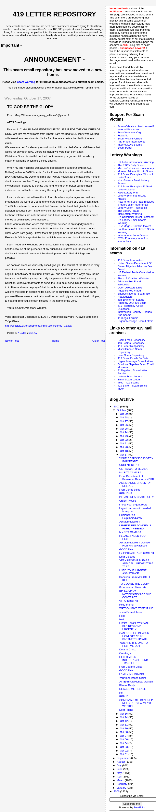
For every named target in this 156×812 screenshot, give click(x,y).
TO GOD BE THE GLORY (134, 583)
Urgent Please (127, 500)
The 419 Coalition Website (133, 278)
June (120, 769)
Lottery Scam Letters (130, 376)
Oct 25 (124, 428)
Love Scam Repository (131, 355)
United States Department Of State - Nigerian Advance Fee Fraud (135, 266)
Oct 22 (124, 439)
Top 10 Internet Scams (131, 299)
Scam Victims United (130, 138)
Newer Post (12, 340)
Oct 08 (124, 732)
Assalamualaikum (129, 521)
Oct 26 (124, 425)
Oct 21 (124, 443)
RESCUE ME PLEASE (132, 688)
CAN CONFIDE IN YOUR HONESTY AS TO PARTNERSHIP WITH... (135, 636)
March (121, 780)
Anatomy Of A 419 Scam (132, 302)
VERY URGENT (128, 601)
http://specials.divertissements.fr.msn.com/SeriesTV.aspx (38, 325)
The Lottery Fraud (128, 210)
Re (121, 692)
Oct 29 (124, 413)
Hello (122, 615)
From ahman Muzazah (132, 587)
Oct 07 (124, 735)
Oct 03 (124, 746)
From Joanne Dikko (130, 666)
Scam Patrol (125, 147)
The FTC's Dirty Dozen (131, 165)
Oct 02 (124, 750)
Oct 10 (124, 728)
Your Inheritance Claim (132, 677)
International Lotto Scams (132, 235)
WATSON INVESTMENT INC (136, 608)
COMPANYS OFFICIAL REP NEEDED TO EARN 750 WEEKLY (136, 703)
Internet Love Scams (130, 144)
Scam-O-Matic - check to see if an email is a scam (136, 128)
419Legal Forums (128, 318)
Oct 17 (124, 454)
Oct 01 (124, 754)
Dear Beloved (127, 556)
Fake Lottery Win (128, 192)
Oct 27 (124, 421)
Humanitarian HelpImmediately (130, 516)
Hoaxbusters (125, 296)
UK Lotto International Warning (136, 162)
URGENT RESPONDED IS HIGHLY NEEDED (135, 527)
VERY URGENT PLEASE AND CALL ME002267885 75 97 (136, 563)
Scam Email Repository (131, 339)
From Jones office (129, 489)
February (122, 783)
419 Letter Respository (131, 346)
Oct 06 (124, 739)
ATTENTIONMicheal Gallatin (136, 681)
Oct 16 (124, 713)
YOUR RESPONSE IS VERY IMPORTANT (136, 460)
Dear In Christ (127, 649)
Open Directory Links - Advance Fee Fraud (131, 289)
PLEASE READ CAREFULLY (136, 497)
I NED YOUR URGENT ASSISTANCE (132, 572)
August (121, 761)
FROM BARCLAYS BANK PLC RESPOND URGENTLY (134, 626)
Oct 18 (124, 450)
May (119, 772)
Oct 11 (124, 724)
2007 (117, 406)
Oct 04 (124, 743)
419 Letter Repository (54, 14)
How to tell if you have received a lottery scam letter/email (136, 203)
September (123, 758)
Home (55, 340)
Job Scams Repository (131, 342)
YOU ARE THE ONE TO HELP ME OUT (133, 644)
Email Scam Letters (129, 379)
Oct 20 (124, 447)
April (120, 776)
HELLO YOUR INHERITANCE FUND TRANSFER (133, 660)
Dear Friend (126, 709)
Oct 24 (124, 432)
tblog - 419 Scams (128, 382)
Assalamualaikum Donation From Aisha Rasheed (135, 544)
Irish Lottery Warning (130, 213)
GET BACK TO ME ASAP (134, 468)
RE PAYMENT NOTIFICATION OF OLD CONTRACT (135, 594)
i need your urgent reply (133, 504)
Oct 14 (124, 717)
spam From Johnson (131, 612)
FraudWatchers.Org (129, 132)
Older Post (98, 340)
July (119, 765)
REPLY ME (125, 493)
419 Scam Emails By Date (133, 358)
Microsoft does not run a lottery (136, 168)
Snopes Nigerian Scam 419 (134, 293)
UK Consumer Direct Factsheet (136, 216)
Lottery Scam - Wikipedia (132, 207)
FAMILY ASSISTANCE (132, 674)
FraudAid (123, 135)
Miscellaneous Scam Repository (130, 351)
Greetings (125, 653)
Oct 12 (124, 720)
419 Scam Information (130, 260)
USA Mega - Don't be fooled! (134, 226)
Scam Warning (26, 81)
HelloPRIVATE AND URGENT (136, 553)
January (122, 787)
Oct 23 (124, 436)
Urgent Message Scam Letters (135, 321)
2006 (117, 791)
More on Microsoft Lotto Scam (135, 171)
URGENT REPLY (129, 464)
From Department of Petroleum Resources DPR (136, 478)
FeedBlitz (139, 807)
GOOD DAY (126, 549)
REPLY (123, 696)
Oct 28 (124, 417)
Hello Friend (126, 604)
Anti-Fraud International (131, 141)
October (122, 410)
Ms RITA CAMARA (130, 472)
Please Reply (127, 685)
